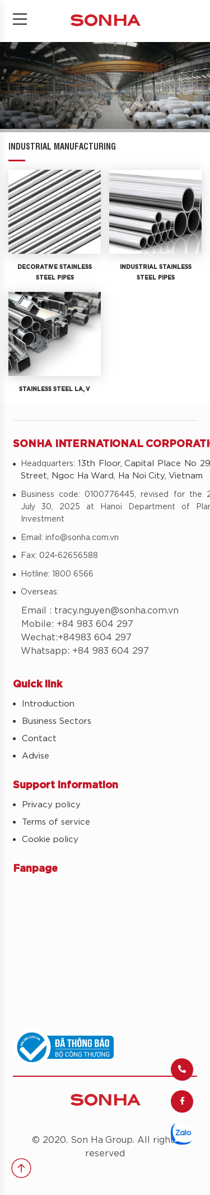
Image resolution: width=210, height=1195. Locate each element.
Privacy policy (51, 805)
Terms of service (56, 822)
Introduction (48, 704)
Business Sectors (56, 721)
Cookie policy (50, 839)
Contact (39, 738)
